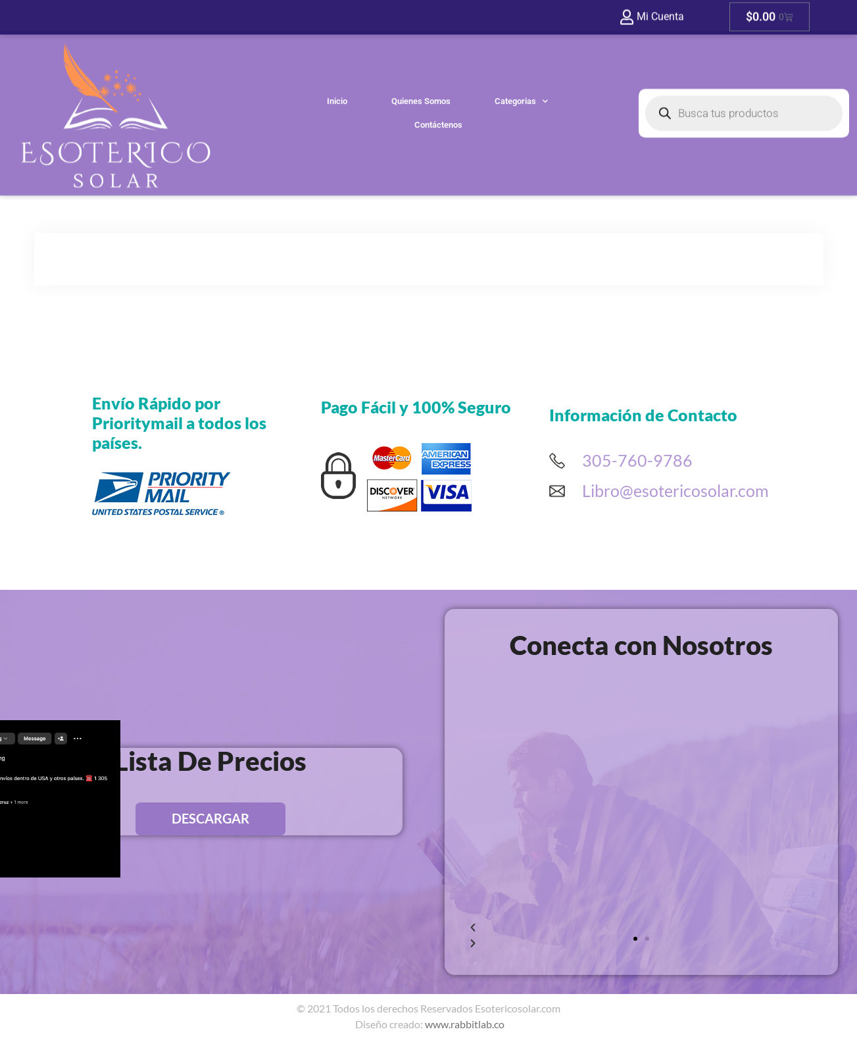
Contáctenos (438, 88)
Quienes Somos (421, 65)
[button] (635, 939)
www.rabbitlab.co (464, 1024)
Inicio (337, 65)
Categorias (521, 64)
